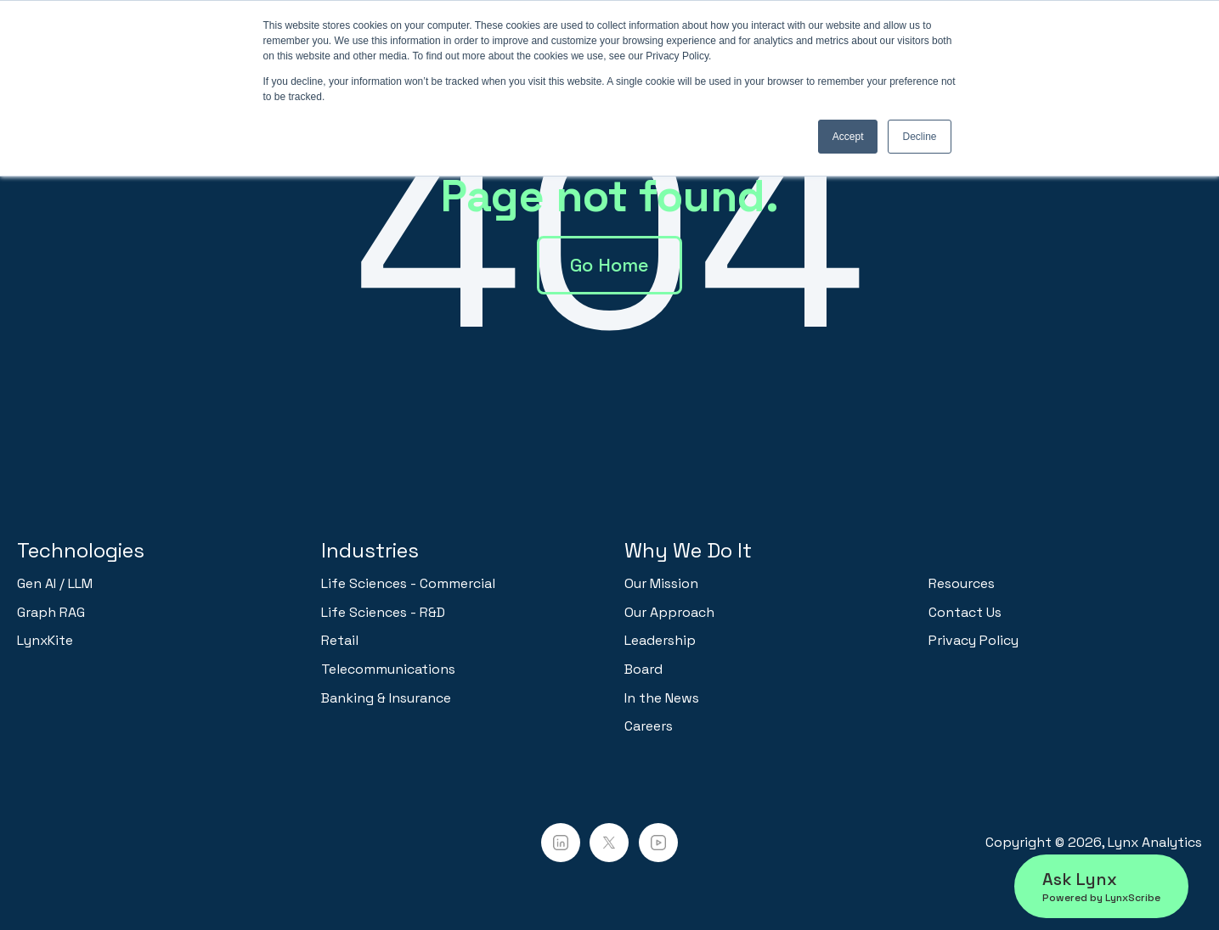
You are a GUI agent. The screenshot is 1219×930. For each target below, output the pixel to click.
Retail (339, 640)
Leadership (660, 640)
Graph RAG (51, 612)
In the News (661, 698)
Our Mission (661, 583)
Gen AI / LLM (55, 583)
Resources (961, 583)
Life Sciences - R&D (383, 612)
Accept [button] (848, 137)
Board (643, 669)
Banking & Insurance (386, 698)
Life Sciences (364, 583)
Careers (648, 726)
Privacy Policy (973, 640)
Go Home (609, 265)
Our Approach (669, 612)
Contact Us (965, 612)
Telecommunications (388, 669)
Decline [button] (919, 137)
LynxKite (45, 640)
